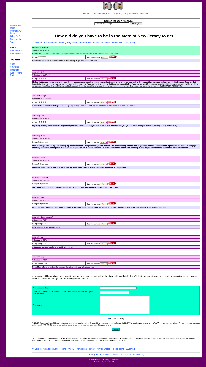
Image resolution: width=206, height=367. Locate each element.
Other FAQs (15, 36)
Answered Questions (138, 14)
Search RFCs (16, 53)
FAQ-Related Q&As (101, 14)
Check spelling (117, 322)
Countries (14, 67)
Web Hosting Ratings (16, 74)
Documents (15, 39)
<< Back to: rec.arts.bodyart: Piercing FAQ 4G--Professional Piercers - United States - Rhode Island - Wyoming (83, 42)
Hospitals (14, 70)
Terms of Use (109, 365)
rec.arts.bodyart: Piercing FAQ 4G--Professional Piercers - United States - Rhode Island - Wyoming (80, 53)
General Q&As (119, 14)
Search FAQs (16, 50)
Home (86, 14)
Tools (12, 42)
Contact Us (98, 365)
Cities (12, 64)
